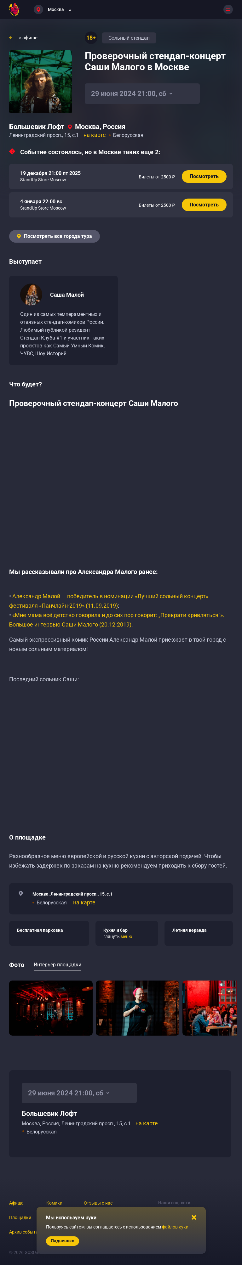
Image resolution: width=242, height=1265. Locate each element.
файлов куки (175, 1226)
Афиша (16, 1203)
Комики (54, 1203)
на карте (95, 135)
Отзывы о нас (98, 1203)
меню (126, 936)
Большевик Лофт (36, 127)
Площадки (20, 1217)
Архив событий (25, 1231)
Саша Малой (67, 294)
